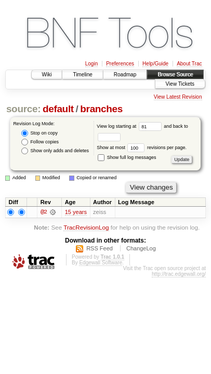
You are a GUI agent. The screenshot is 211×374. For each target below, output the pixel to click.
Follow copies (40, 142)
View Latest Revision (178, 97)
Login (91, 63)
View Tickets (180, 84)
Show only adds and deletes (55, 151)
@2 (44, 212)
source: (23, 108)
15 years (76, 212)
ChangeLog (141, 249)
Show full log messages (127, 157)
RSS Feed (99, 249)
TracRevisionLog (86, 228)
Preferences (120, 63)
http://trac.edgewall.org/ (179, 275)
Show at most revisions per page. (142, 147)
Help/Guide (155, 63)
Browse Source (175, 74)
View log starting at (130, 126)
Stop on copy (39, 133)
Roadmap (125, 74)
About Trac (189, 63)
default (58, 108)
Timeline (82, 74)
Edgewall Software (100, 263)
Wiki (47, 74)
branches (101, 108)
